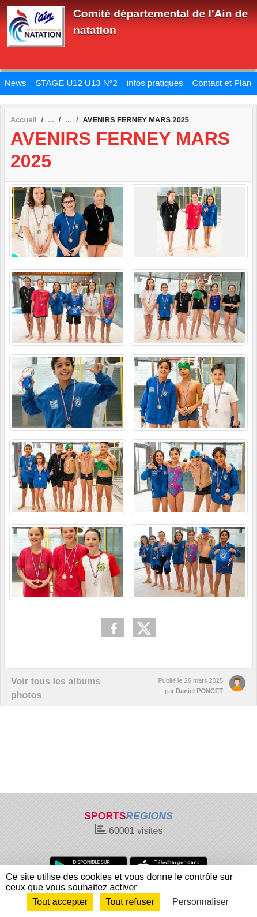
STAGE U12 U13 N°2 (77, 83)
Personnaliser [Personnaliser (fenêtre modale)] (200, 902)
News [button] (16, 83)
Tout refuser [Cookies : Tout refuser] (129, 902)
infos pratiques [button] (155, 83)
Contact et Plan (222, 83)
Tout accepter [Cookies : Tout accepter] (60, 902)
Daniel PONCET (199, 690)
